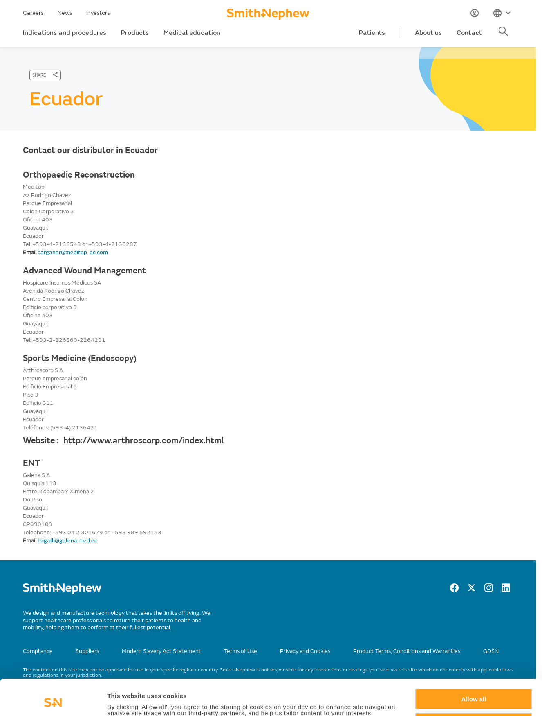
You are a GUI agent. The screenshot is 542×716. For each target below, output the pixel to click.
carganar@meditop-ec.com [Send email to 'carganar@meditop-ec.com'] (73, 252)
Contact (469, 33)
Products (135, 33)
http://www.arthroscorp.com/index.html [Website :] (143, 440)
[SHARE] (45, 75)
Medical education (191, 33)
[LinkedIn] (506, 589)
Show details (126, 700)
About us (428, 33)
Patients (372, 33)
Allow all (473, 665)
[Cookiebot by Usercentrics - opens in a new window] (53, 700)
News (65, 12)
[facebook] (454, 589)
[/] (62, 592)
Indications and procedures (64, 33)
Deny (474, 689)
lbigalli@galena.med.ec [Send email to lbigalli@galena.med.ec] (67, 540)
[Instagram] (488, 589)
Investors (98, 12)
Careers (33, 12)
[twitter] (471, 589)
